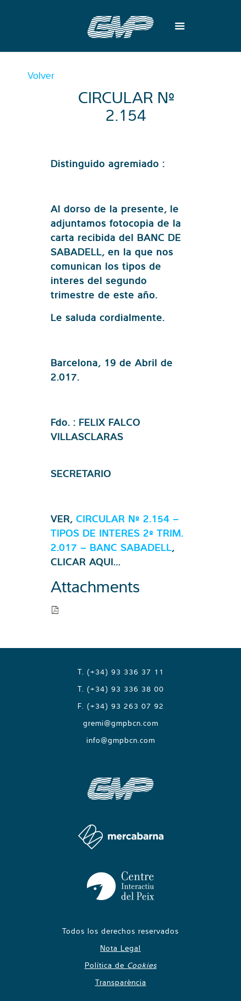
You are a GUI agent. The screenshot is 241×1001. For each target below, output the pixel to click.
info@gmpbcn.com (120, 740)
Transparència (120, 982)
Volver (41, 75)
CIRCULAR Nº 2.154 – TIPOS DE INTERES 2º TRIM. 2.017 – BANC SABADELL (117, 533)
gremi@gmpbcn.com (120, 723)
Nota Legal (120, 948)
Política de (121, 965)
